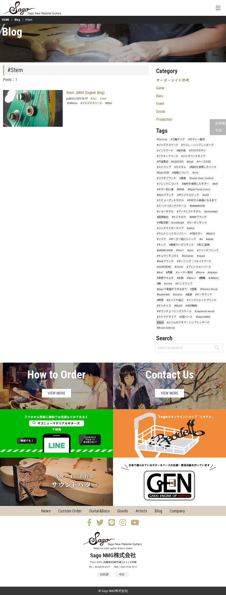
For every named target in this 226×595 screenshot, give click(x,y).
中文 (218, 131)
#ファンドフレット (208, 250)
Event (103, 98)
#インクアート (165, 150)
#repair (201, 255)
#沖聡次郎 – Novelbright (170, 222)
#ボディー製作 (196, 139)
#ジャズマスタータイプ (170, 228)
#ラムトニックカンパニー (171, 233)
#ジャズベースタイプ (193, 156)
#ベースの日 (204, 161)
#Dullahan (187, 255)
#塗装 (188, 294)
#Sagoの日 (163, 172)
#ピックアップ (183, 283)
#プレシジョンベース (199, 266)
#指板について (180, 172)
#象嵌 (182, 178)
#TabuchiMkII (203, 316)
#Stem (108, 103)
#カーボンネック (197, 222)
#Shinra (200, 272)
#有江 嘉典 (203, 244)
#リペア (161, 239)
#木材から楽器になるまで (202, 200)
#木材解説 (191, 305)
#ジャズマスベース (91, 103)
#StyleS (178, 305)
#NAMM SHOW (165, 250)
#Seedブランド (165, 261)
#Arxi (160, 272)
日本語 (220, 123)
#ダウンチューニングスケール (174, 311)
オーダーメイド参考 (172, 80)
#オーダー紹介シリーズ (182, 239)
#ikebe (209, 239)
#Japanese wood (204, 311)
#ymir (190, 250)
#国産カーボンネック (181, 244)
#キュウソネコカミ (168, 255)
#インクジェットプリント (201, 300)
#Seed (190, 161)
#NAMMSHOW (197, 205)
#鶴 (159, 283)
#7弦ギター (196, 233)
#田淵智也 (162, 217)
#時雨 (160, 300)
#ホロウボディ (197, 150)
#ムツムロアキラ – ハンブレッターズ (188, 322)
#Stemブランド (165, 195)
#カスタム (180, 167)
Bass (93, 98)
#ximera (177, 294)
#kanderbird (163, 294)
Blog (17, 19)
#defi (215, 183)
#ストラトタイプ (166, 316)
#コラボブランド (166, 178)
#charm (179, 266)
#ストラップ (164, 167)
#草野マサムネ (165, 278)
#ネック (161, 244)
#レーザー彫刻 (184, 272)
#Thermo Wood (208, 289)
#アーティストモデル (189, 211)
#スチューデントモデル (170, 200)
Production (164, 119)
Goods (160, 111)
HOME (5, 19)
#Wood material (166, 327)
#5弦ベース (185, 316)
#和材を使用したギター (195, 183)
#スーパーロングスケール (171, 205)
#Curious (162, 139)
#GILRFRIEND (164, 266)
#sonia (168, 283)
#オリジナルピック (188, 195)
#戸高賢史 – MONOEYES (170, 161)
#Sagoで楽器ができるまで (172, 289)
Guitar (160, 88)
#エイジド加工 (175, 300)
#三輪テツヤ (178, 139)
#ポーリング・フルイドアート (194, 261)
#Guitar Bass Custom (201, 178)
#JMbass (72, 103)
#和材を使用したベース (202, 167)
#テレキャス (164, 305)
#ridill (205, 195)
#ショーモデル (165, 211)
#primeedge (211, 211)
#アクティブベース (167, 156)
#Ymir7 (180, 250)
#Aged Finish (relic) (199, 189)
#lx (201, 239)
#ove (195, 172)
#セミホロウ (179, 217)
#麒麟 (202, 278)
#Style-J (191, 278)
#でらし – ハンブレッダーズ (197, 145)
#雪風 (193, 289)
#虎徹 (169, 272)
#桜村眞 (181, 150)
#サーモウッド (203, 294)
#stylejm (212, 272)
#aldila (190, 228)
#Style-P (210, 233)
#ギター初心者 (165, 189)
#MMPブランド (198, 217)
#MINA (180, 189)
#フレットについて (168, 183)
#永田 (180, 278)
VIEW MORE (56, 393)
